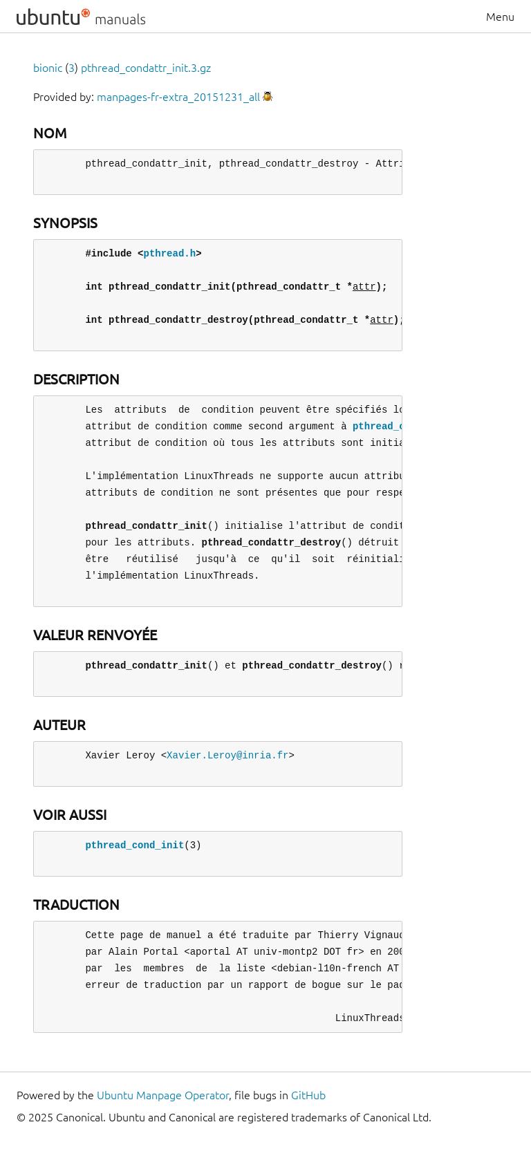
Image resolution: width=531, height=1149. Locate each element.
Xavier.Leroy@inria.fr (227, 755)
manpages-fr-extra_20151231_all (178, 97)
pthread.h (169, 253)
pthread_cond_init (134, 845)
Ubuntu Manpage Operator (163, 1095)
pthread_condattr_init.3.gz (146, 68)
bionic (47, 68)
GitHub (308, 1095)
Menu (500, 16)
